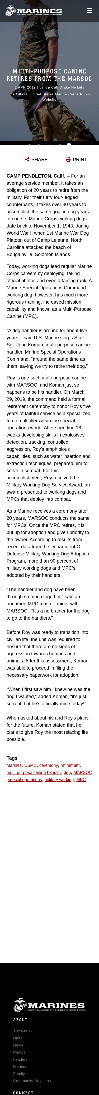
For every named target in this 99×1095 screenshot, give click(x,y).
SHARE (39, 159)
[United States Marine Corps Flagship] (33, 10)
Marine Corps (49, 1009)
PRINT (80, 159)
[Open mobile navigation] (89, 11)
